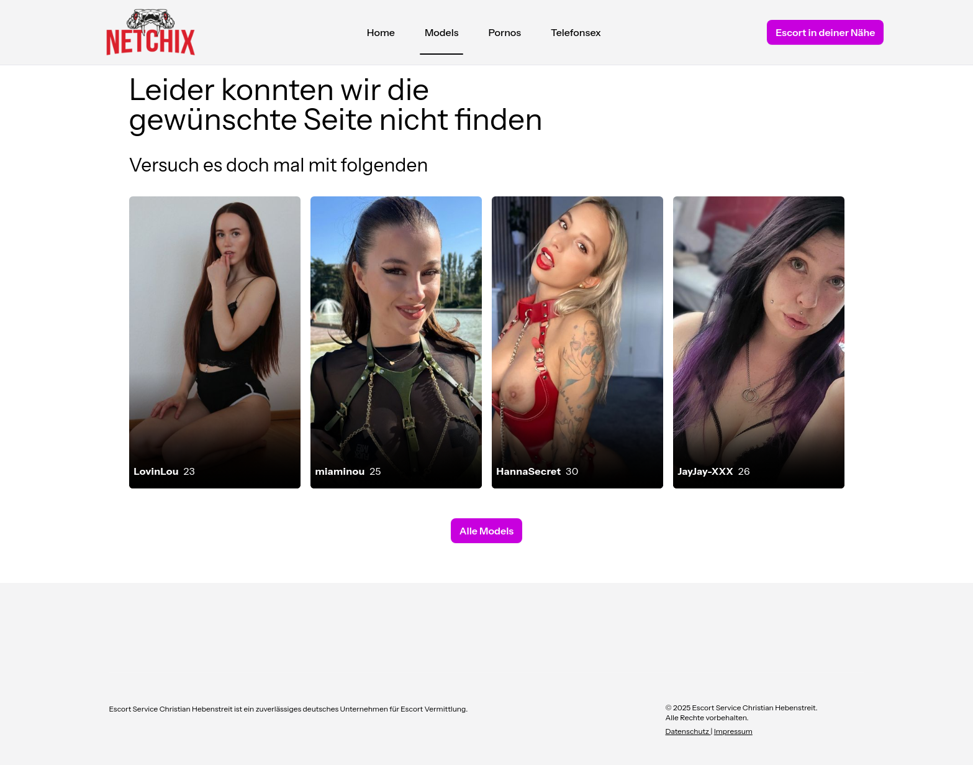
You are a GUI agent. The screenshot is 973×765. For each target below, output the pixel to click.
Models (442, 35)
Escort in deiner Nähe (825, 32)
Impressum (733, 731)
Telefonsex (576, 32)
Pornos (504, 32)
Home (381, 32)
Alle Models (486, 531)
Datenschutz (688, 731)
